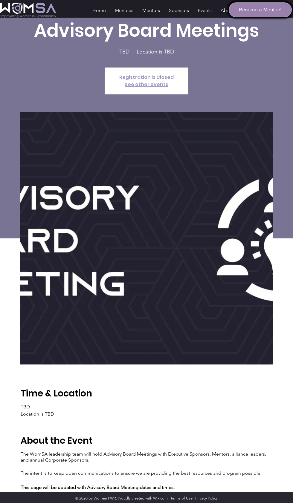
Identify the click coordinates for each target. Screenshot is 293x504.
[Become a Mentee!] (260, 9)
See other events (146, 84)
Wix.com (160, 498)
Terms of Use (181, 498)
